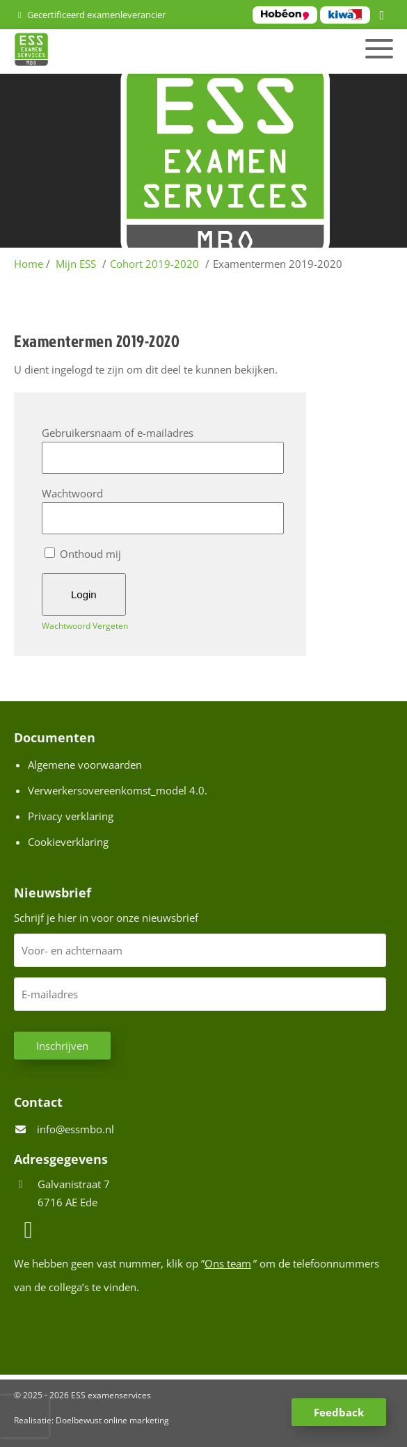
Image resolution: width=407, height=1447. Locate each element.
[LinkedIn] (384, 16)
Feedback (339, 1412)
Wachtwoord (72, 493)
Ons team (228, 1263)
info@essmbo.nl (75, 1129)
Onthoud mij (83, 554)
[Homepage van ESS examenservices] (143, 51)
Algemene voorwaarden (85, 765)
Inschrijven (62, 1046)
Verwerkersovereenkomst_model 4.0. (117, 790)
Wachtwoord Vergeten (85, 626)
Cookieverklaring (68, 842)
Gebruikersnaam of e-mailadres (117, 433)
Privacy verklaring (70, 816)
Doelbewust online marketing (112, 1420)
